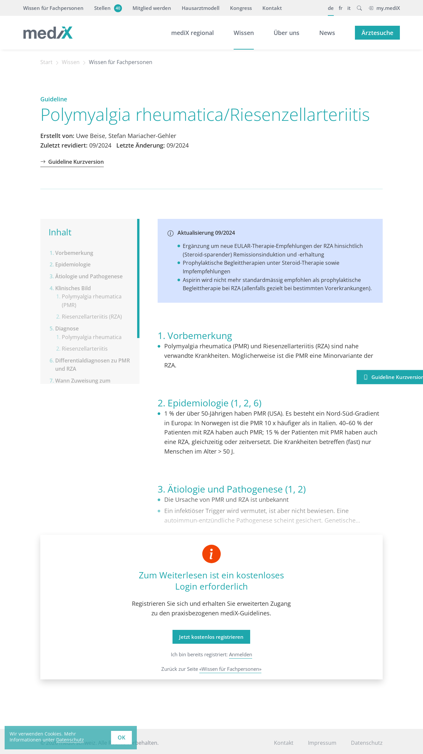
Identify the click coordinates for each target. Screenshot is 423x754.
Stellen (107, 8)
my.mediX (384, 8)
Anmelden (240, 654)
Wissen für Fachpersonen (53, 8)
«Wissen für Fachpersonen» (230, 669)
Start (46, 62)
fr (340, 8)
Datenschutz (367, 742)
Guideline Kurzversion (72, 161)
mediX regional (192, 33)
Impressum (322, 742)
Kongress (241, 8)
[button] (359, 8)
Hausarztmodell (200, 8)
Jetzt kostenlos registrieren (211, 637)
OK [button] (121, 737)
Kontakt (272, 8)
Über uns (286, 33)
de (331, 8)
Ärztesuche (377, 33)
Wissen (244, 33)
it (349, 8)
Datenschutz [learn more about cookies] (70, 740)
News (327, 33)
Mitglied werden (152, 8)
